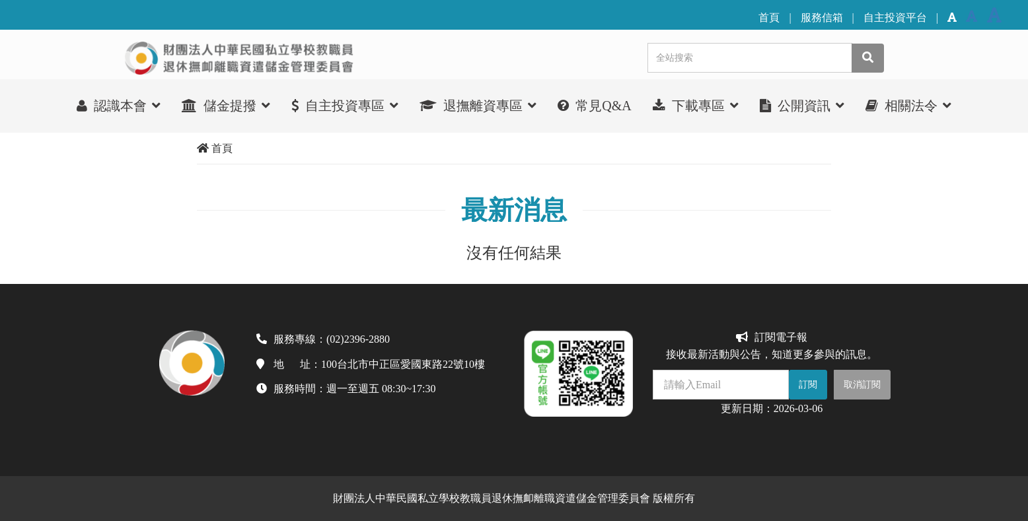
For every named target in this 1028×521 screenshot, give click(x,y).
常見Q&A (594, 105)
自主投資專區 (344, 105)
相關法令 (908, 105)
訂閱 (808, 385)
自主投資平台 (895, 17)
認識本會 (119, 105)
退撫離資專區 (478, 105)
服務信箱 (822, 17)
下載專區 (696, 105)
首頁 (769, 17)
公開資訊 (802, 105)
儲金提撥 (226, 105)
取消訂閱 (862, 385)
